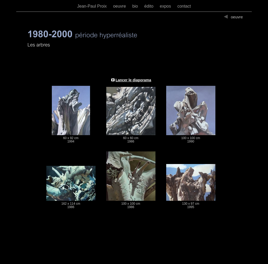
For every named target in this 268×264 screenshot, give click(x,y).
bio (135, 6)
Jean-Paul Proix (92, 6)
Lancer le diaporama (133, 80)
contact (184, 6)
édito (149, 6)
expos (166, 6)
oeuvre (120, 6)
